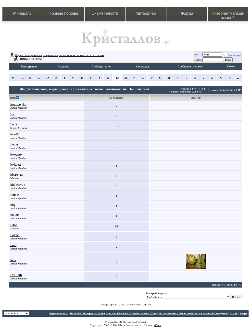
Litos (13, 225)
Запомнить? (232, 54)
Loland (15, 235)
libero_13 (16, 174)
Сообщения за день (190, 66)
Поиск (231, 66)
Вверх (243, 313)
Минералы (23, 13)
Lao (12, 114)
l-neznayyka (18, 104)
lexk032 (15, 164)
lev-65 (14, 134)
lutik (13, 260)
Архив (234, 313)
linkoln (15, 215)
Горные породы (64, 13)
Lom (13, 245)
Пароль (197, 59)
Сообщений (116, 97)
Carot (158, 325)
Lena (13, 124)
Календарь (143, 66)
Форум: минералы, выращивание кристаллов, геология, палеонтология (59, 55)
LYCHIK (16, 275)
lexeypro (16, 154)
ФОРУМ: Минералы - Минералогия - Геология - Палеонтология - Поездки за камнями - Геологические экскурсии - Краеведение (148, 313)
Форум (187, 13)
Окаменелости (105, 13)
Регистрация (29, 66)
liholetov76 (17, 184)
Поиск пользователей (223, 90)
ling (12, 205)
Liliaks (14, 195)
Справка (63, 66)
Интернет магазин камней (228, 15)
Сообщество (101, 66)
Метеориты (146, 13)
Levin (14, 144)
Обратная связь (58, 313)
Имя (195, 54)
